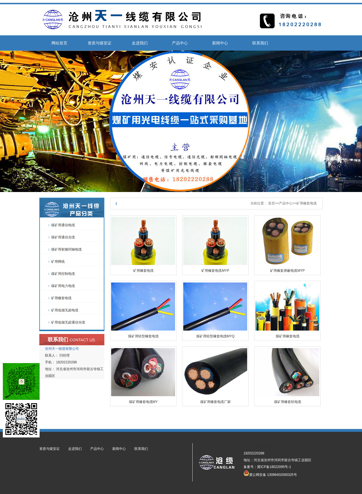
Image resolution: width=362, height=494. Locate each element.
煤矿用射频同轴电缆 (66, 249)
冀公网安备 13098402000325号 (270, 473)
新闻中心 (220, 43)
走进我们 (140, 43)
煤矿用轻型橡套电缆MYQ (215, 336)
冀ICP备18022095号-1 (274, 467)
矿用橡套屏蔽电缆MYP (287, 271)
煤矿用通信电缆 (63, 225)
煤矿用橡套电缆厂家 (215, 402)
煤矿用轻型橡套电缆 (143, 336)
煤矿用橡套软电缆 (287, 402)
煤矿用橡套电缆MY (143, 402)
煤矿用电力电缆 (63, 286)
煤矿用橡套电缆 (287, 336)
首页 (271, 203)
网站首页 (59, 43)
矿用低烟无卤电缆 (64, 310)
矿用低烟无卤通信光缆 (68, 322)
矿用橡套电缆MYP (215, 271)
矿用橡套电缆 (306, 203)
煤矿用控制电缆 (63, 274)
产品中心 (180, 43)
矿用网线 (58, 262)
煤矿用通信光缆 (63, 237)
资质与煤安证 (99, 43)
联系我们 (260, 43)
